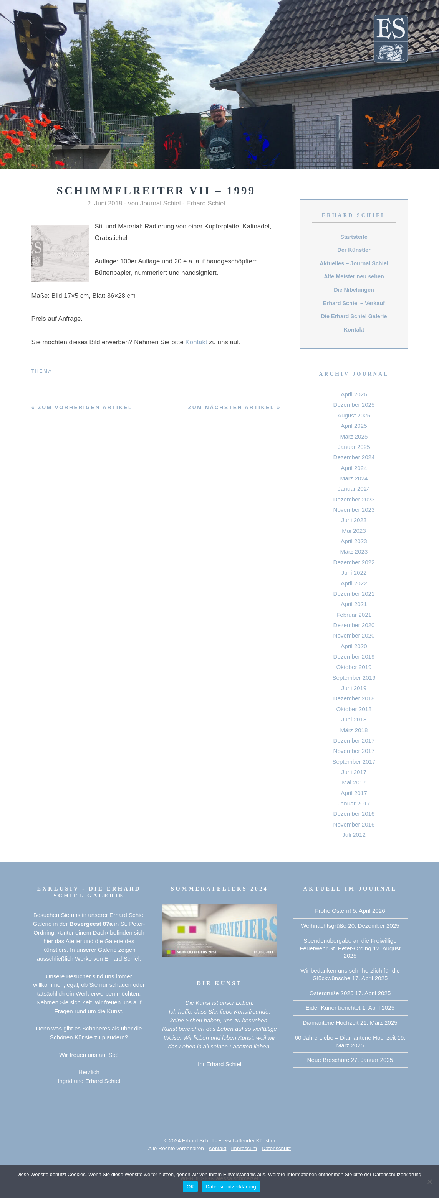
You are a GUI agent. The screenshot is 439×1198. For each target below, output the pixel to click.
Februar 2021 (353, 614)
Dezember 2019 (353, 656)
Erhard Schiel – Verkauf (354, 303)
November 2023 (353, 509)
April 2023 (354, 541)
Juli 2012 (354, 835)
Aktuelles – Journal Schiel (354, 263)
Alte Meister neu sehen (354, 276)
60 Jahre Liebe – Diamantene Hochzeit (345, 1037)
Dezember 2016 (353, 813)
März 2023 (354, 551)
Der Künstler (353, 250)
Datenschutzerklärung (230, 1187)
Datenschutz (276, 1148)
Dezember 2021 (353, 593)
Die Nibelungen (354, 290)
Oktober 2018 (353, 709)
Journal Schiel (160, 203)
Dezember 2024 (353, 457)
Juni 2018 (354, 719)
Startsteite (353, 237)
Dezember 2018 (353, 698)
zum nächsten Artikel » (234, 407)
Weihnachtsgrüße (323, 925)
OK (190, 1187)
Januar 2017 (354, 803)
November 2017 (353, 751)
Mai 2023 (354, 531)
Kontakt (196, 342)
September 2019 (353, 677)
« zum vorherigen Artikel (82, 407)
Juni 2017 (354, 772)
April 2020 (354, 646)
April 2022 (354, 583)
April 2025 (354, 425)
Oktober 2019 (353, 667)
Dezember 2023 (353, 499)
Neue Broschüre (328, 1060)
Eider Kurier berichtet (333, 1007)
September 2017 (353, 761)
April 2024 (354, 468)
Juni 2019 (354, 688)
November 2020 (353, 635)
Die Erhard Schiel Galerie (354, 316)
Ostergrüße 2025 (332, 993)
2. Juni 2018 (104, 203)
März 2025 (354, 436)
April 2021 (354, 604)
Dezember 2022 (353, 562)
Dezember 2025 (353, 404)
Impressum (244, 1148)
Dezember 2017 (353, 740)
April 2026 (354, 394)
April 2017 (354, 793)
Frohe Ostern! (333, 910)
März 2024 (354, 478)
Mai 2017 (354, 782)
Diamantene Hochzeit (330, 1022)
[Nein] (429, 1181)
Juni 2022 (354, 572)
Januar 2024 (354, 488)
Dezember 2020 (353, 625)
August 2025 (354, 415)
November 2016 (353, 824)
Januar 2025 (354, 447)
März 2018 (354, 730)
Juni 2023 (354, 520)
